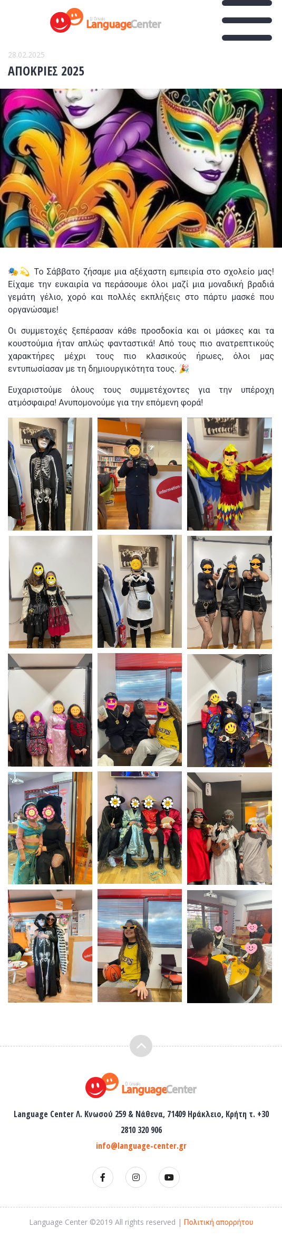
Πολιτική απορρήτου (219, 1222)
